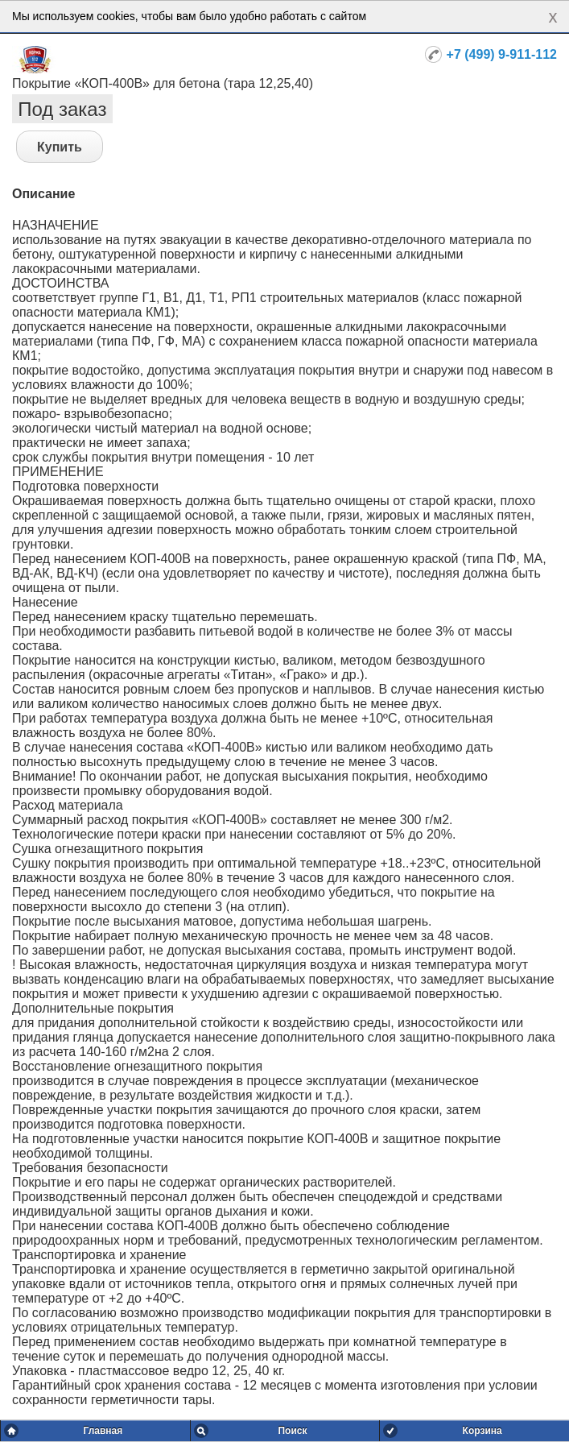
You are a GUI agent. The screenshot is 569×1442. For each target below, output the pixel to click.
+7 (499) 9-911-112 (502, 54)
